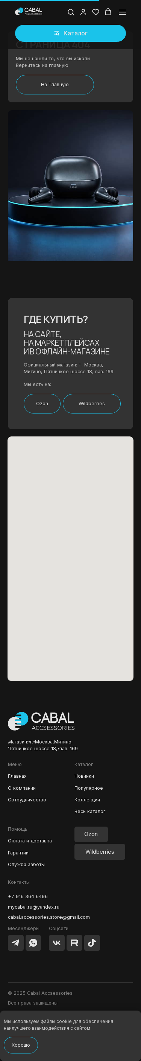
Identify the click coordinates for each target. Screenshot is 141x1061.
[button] (70, 33)
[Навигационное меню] (122, 12)
